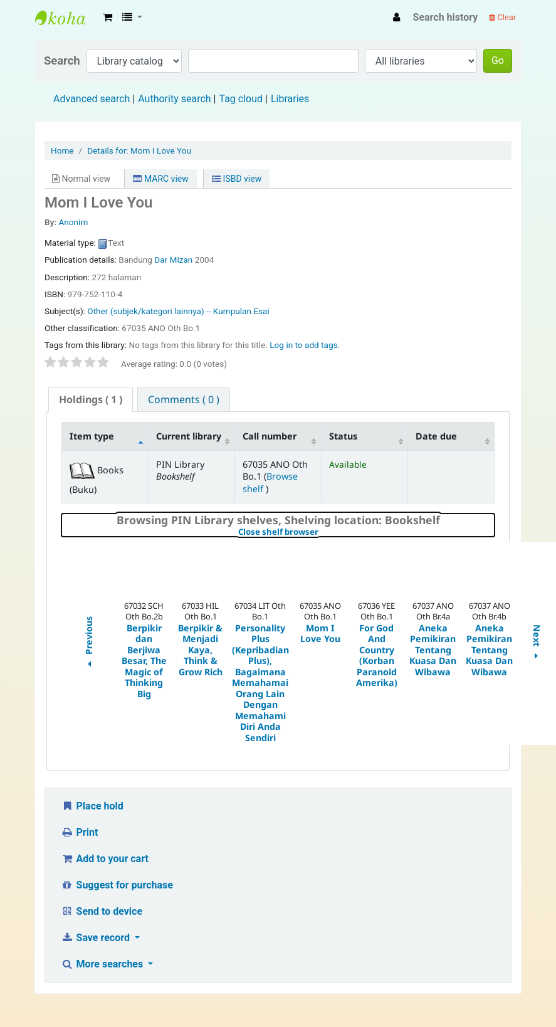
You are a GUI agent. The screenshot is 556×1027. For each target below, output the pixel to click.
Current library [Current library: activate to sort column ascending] (188, 436)
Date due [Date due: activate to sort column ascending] (436, 436)
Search (62, 60)
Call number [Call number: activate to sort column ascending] (269, 436)
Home (62, 150)
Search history (445, 17)
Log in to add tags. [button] (305, 345)
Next (537, 643)
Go (497, 60)
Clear (502, 17)
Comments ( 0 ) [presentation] (183, 399)
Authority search (174, 99)
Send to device (101, 911)
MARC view (160, 179)
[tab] (90, 399)
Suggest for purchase (117, 885)
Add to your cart (105, 859)
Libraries (290, 99)
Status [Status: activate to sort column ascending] (343, 436)
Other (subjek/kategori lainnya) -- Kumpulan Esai (178, 311)
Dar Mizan (173, 260)
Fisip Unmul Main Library (66, 17)
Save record (96, 938)
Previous (88, 643)
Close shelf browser (321, 532)
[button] (107, 17)
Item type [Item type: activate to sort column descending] (92, 436)
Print (79, 832)
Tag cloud (241, 99)
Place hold (92, 806)
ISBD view (236, 179)
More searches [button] (103, 964)
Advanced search (91, 99)
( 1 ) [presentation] (90, 399)
